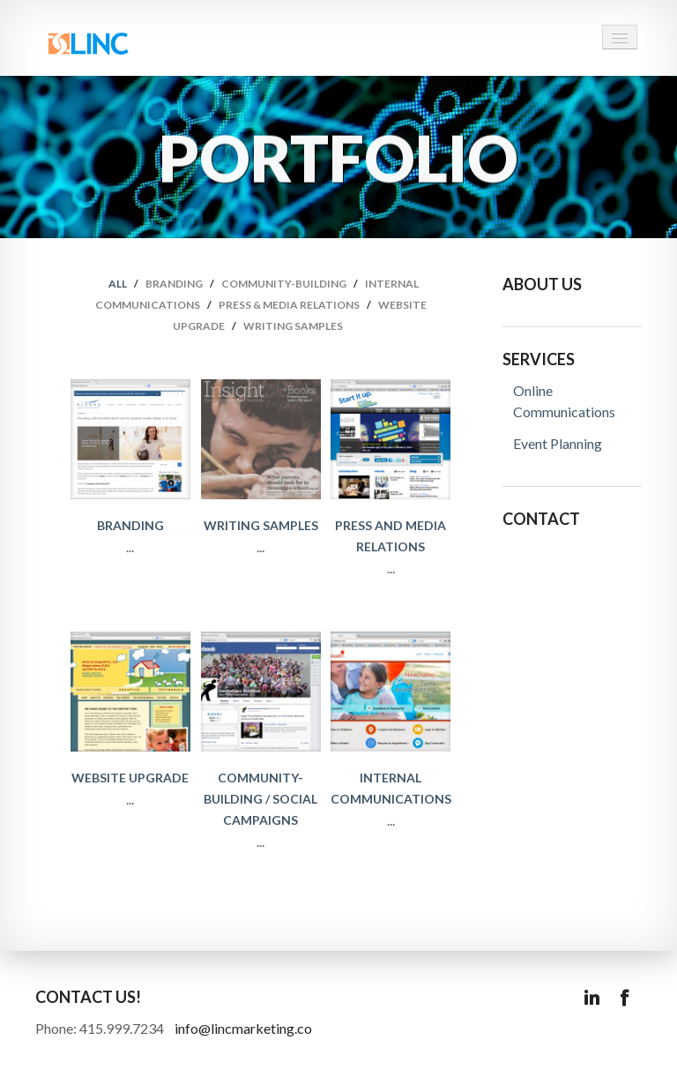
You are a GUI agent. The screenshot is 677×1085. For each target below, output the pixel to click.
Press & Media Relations (289, 304)
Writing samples (293, 326)
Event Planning (557, 443)
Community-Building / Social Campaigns (260, 798)
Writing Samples (261, 525)
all (117, 283)
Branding (174, 283)
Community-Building (283, 283)
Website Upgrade (130, 777)
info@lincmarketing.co (243, 1028)
